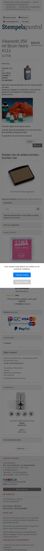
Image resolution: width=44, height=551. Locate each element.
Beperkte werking (22, 282)
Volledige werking (22, 275)
